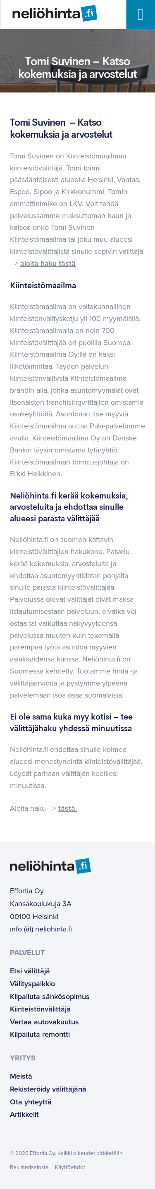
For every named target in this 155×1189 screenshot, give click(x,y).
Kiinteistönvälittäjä (40, 1009)
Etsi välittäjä (30, 970)
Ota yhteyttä (31, 1101)
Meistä (21, 1076)
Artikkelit (24, 1114)
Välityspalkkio (32, 983)
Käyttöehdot (70, 1167)
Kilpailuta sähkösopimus (50, 996)
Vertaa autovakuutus (44, 1021)
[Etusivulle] (48, 13)
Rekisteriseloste (29, 1167)
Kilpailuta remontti (40, 1034)
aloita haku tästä (48, 263)
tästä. (67, 808)
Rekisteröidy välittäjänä (48, 1089)
